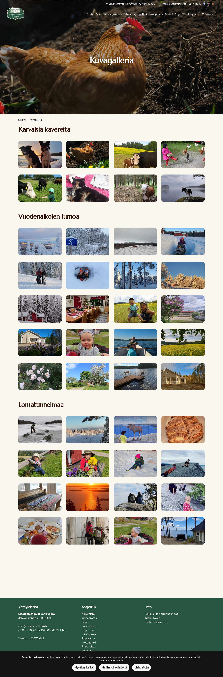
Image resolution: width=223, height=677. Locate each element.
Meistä (169, 14)
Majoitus (101, 14)
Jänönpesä (89, 634)
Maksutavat (152, 618)
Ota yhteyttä (189, 14)
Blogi (177, 14)
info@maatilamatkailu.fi (174, 3)
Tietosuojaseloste (156, 622)
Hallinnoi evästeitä (114, 667)
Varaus (209, 14)
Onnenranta (89, 618)
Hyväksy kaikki (84, 667)
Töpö (85, 622)
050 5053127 (149, 3)
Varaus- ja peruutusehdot (161, 614)
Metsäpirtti (89, 642)
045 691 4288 (50, 630)
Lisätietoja (142, 667)
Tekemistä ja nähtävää (136, 14)
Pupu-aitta (88, 646)
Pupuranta (88, 638)
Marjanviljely (115, 14)
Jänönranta (89, 626)
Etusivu (90, 14)
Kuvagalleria (156, 14)
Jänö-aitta (88, 650)
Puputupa (88, 630)
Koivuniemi (88, 614)
